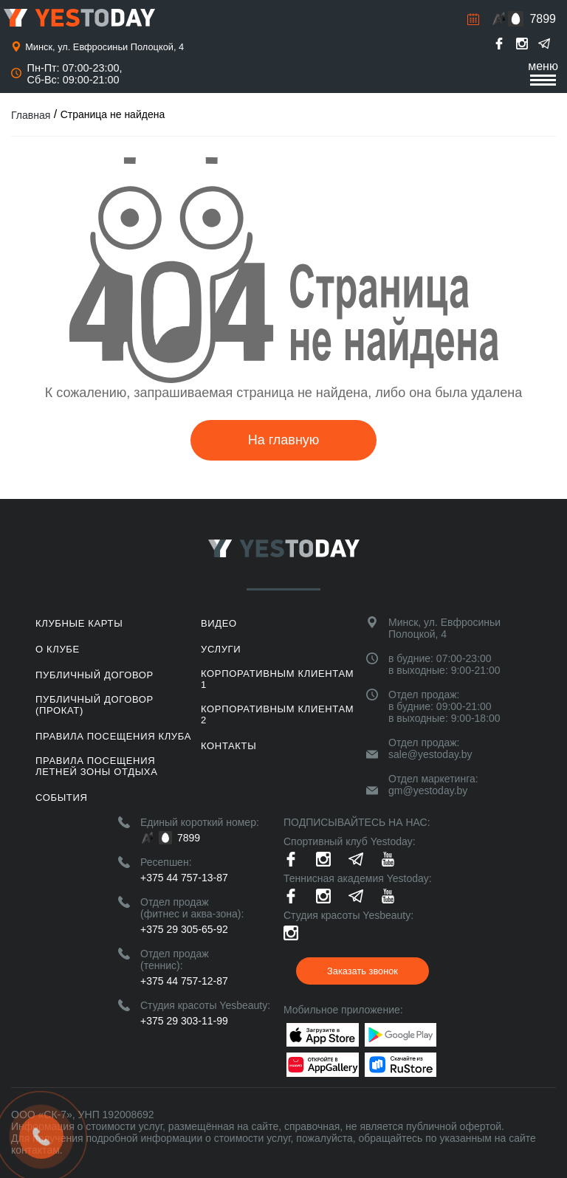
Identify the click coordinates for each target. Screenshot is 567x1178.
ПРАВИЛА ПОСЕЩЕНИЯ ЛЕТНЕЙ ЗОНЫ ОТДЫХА (96, 766)
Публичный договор (94, 675)
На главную (284, 440)
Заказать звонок (362, 970)
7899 (542, 19)
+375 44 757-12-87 (184, 981)
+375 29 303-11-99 (184, 1021)
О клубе (57, 649)
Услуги (221, 649)
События (61, 797)
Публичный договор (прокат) (94, 705)
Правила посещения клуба (113, 736)
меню (543, 73)
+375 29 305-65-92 (184, 929)
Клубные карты (79, 623)
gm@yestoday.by (427, 790)
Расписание (473, 19)
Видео (219, 623)
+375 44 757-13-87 (184, 878)
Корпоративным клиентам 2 (277, 714)
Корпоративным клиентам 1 (277, 679)
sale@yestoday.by (430, 754)
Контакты (228, 745)
